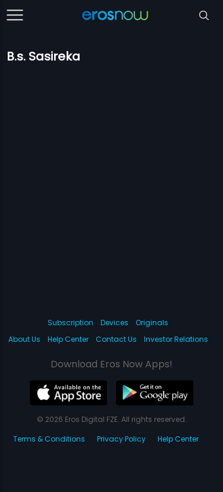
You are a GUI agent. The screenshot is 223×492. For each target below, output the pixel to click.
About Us (24, 339)
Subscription (70, 323)
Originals (152, 323)
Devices (114, 323)
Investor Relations (176, 339)
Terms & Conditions (49, 439)
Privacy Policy (121, 439)
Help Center (68, 339)
